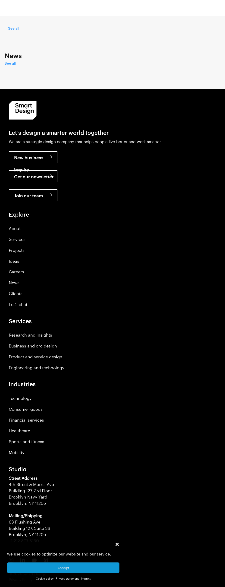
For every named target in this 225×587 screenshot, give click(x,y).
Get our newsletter (34, 176)
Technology (20, 398)
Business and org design (33, 345)
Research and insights (30, 335)
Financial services (26, 420)
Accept (63, 568)
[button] (117, 544)
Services (17, 239)
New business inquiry (29, 159)
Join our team (28, 195)
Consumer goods (26, 409)
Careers (16, 271)
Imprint (86, 578)
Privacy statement (67, 578)
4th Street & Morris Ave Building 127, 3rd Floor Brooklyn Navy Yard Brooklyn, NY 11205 (31, 491)
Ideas (14, 261)
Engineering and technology (36, 367)
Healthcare (19, 430)
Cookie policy (44, 578)
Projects (17, 250)
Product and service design (35, 356)
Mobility (17, 452)
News (14, 282)
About (15, 228)
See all (13, 28)
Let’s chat (18, 304)
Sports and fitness (26, 441)
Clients (15, 293)
